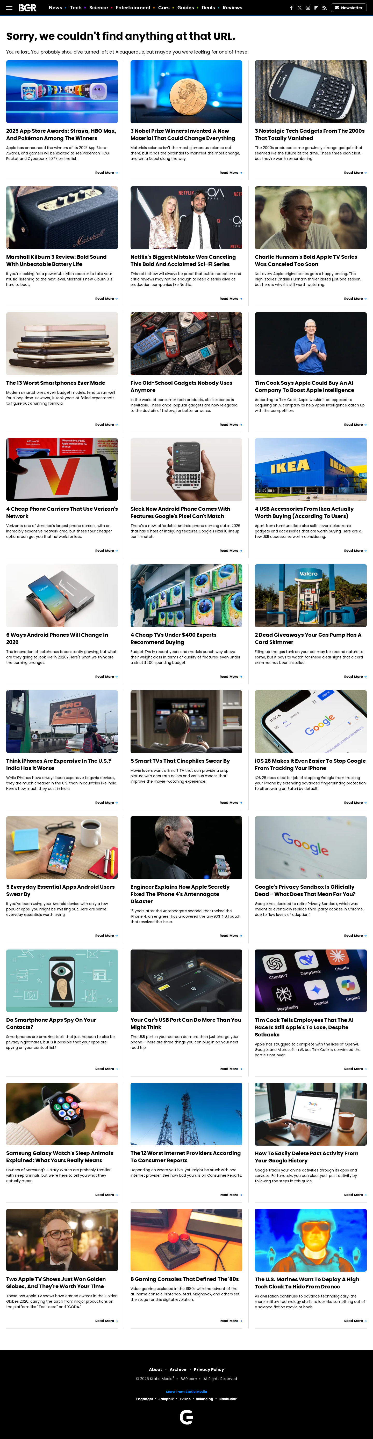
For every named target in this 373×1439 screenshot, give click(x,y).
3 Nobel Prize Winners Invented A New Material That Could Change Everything (183, 135)
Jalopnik (166, 1399)
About (155, 1369)
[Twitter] (300, 8)
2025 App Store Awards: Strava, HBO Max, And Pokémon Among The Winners (61, 135)
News (55, 8)
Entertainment (133, 8)
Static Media (161, 1379)
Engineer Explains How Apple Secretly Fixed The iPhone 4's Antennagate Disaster (180, 894)
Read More (104, 172)
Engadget (144, 1399)
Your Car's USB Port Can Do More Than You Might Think (186, 1023)
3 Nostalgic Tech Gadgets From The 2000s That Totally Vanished (310, 135)
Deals (208, 8)
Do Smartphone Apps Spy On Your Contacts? (51, 1023)
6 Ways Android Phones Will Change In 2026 (57, 639)
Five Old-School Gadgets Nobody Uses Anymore (181, 387)
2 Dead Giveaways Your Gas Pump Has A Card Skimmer (308, 639)
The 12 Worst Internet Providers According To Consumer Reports (186, 1157)
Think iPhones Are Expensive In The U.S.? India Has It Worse (58, 765)
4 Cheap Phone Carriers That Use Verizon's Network (62, 513)
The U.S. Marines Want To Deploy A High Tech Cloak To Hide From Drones (307, 1283)
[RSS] (324, 8)
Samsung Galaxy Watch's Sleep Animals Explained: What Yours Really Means (59, 1157)
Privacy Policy (209, 1369)
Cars (164, 8)
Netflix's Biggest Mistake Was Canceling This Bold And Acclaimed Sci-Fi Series (183, 261)
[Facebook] (291, 8)
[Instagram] (308, 8)
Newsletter (349, 7)
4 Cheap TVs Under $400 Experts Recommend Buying (174, 639)
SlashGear (228, 1399)
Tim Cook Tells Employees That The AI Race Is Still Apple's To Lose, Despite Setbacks (304, 1027)
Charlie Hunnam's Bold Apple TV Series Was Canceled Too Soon (306, 261)
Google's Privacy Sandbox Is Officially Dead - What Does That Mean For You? (305, 890)
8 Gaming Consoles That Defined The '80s (185, 1279)
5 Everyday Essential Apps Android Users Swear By (60, 890)
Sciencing (204, 1399)
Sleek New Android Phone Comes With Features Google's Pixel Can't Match (180, 513)
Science (98, 8)
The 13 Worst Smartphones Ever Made (55, 383)
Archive (178, 1369)
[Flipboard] (316, 8)
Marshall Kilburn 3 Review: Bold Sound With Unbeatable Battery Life (56, 261)
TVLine (185, 1399)
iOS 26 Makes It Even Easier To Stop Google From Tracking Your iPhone (310, 765)
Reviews (233, 8)
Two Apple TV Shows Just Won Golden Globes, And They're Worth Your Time (56, 1283)
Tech (76, 8)
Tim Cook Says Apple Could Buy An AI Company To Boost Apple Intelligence (304, 387)
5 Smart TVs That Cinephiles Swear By (180, 761)
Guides (185, 8)
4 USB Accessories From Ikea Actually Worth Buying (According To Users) (304, 513)
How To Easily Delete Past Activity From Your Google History (306, 1157)
